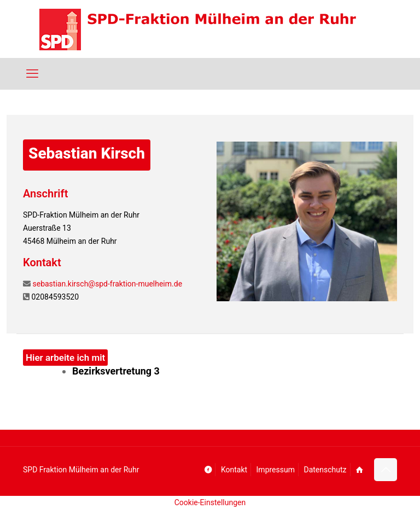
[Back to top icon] (385, 469)
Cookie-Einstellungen (210, 502)
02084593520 (55, 296)
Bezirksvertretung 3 (116, 371)
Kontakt (234, 469)
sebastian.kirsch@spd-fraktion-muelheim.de (107, 283)
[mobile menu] (32, 74)
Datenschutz (325, 469)
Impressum (275, 469)
